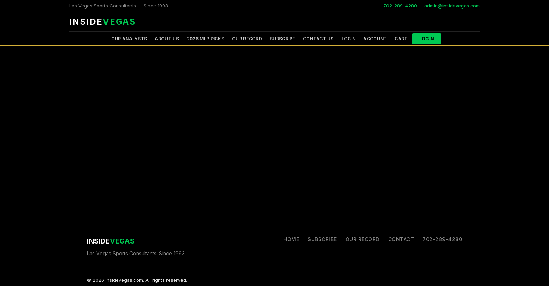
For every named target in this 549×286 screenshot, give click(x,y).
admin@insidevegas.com (452, 6)
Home (291, 239)
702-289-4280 (400, 6)
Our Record (247, 38)
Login (349, 38)
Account (375, 38)
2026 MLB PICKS (205, 38)
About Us (167, 38)
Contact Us (318, 38)
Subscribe (282, 38)
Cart (401, 38)
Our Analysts (129, 38)
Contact (401, 239)
